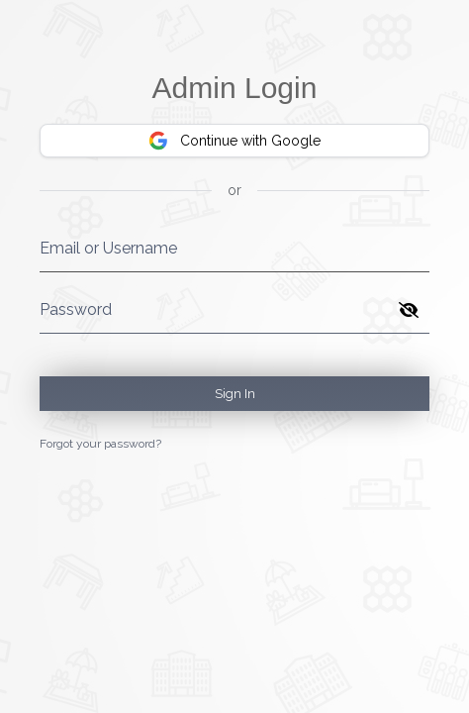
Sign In (235, 393)
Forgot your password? (100, 444)
